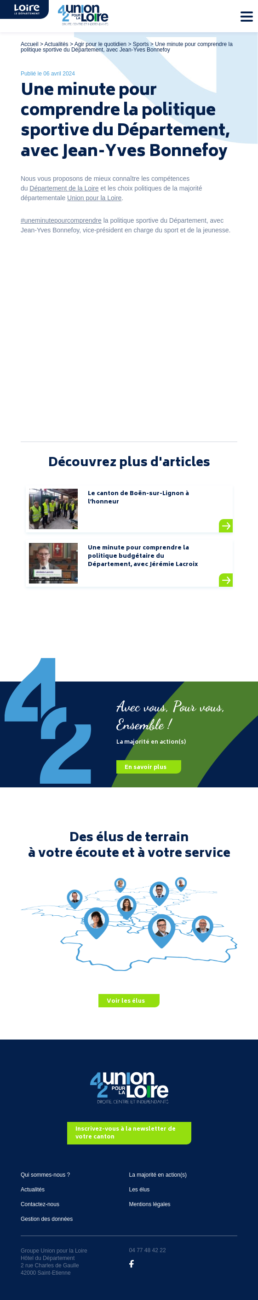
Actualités (57, 44)
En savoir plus (145, 767)
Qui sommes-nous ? (45, 1175)
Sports (141, 44)
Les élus (139, 1189)
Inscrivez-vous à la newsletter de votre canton (125, 1133)
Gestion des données (47, 1219)
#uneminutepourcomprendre (61, 220)
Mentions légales (150, 1204)
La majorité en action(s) (158, 1175)
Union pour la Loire (94, 198)
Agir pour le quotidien (100, 44)
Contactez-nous (40, 1204)
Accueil (30, 44)
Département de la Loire (63, 188)
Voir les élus (126, 1001)
